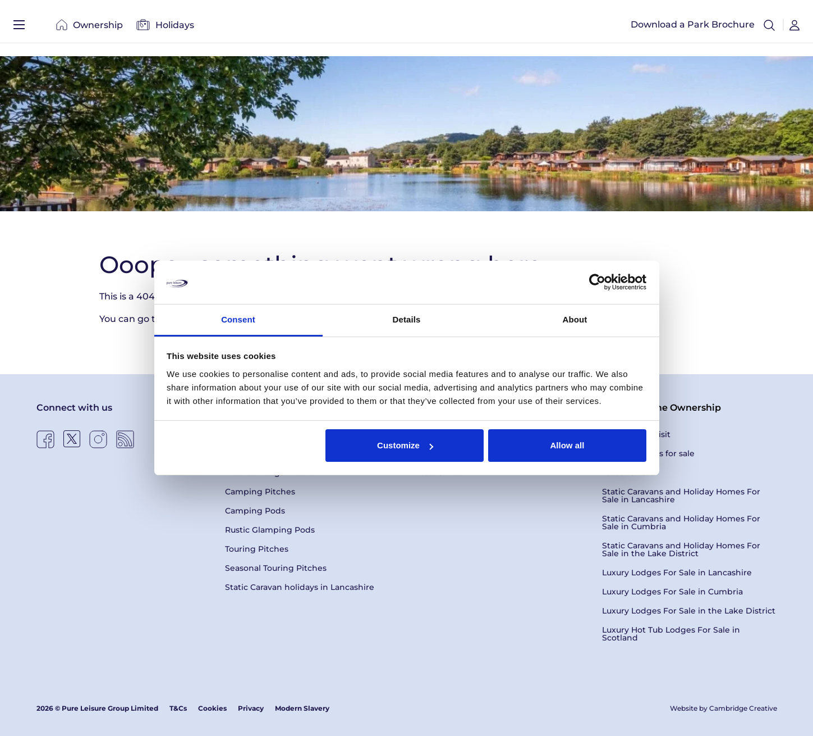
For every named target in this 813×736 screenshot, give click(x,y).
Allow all (567, 445)
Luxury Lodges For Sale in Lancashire (677, 572)
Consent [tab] (238, 319)
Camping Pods (255, 511)
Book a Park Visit (636, 434)
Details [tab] (407, 319)
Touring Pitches (256, 549)
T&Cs (178, 708)
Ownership (89, 27)
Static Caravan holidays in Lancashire (299, 587)
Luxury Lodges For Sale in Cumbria (672, 592)
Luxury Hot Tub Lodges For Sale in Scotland (671, 634)
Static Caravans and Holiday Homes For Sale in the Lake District (681, 549)
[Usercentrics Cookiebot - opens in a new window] (597, 282)
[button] (769, 28)
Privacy (251, 708)
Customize (405, 445)
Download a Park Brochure (693, 27)
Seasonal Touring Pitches (276, 568)
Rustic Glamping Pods (270, 530)
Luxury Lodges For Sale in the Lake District (688, 611)
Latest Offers (628, 472)
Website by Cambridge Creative (723, 708)
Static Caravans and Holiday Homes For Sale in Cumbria (681, 522)
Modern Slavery (302, 708)
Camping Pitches (260, 492)
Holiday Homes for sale (648, 453)
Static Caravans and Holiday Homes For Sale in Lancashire (681, 495)
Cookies (212, 708)
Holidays (165, 27)
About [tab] (575, 319)
